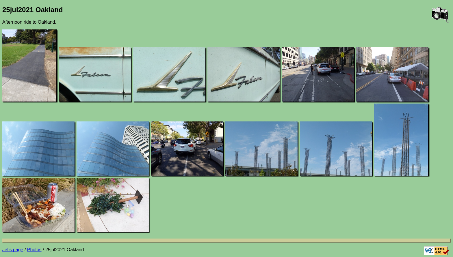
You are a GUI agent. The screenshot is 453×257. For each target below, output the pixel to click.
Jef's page (12, 249)
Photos (34, 249)
